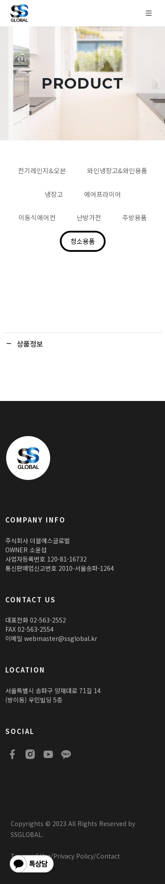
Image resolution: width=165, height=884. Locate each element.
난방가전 (89, 217)
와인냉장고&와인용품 (117, 170)
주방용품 (134, 217)
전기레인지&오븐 (42, 170)
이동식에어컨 (36, 217)
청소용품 (82, 241)
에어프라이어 (102, 194)
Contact (108, 856)
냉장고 (53, 194)
